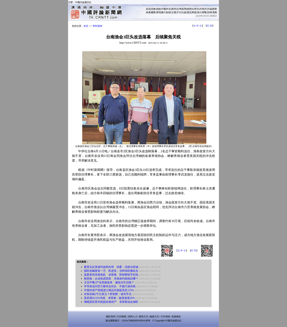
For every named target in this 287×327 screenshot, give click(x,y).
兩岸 (173, 9)
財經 (168, 12)
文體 (173, 12)
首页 (86, 26)
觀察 (214, 9)
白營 (194, 9)
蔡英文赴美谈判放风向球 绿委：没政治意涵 (111, 267)
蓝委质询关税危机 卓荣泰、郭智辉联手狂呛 (111, 274)
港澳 (148, 12)
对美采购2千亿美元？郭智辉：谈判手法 (107, 294)
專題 (194, 12)
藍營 (184, 9)
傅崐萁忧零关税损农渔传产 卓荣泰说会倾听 (111, 301)
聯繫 (204, 12)
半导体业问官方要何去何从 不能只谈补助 (110, 286)
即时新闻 (97, 26)
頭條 (153, 9)
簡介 (199, 12)
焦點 (158, 9)
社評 (199, 9)
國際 (153, 12)
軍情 (158, 12)
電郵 (214, 12)
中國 (163, 9)
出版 (184, 12)
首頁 (148, 9)
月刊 (178, 12)
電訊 (189, 12)
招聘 (209, 12)
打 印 (209, 25)
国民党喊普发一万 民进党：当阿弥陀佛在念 (111, 270)
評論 (209, 9)
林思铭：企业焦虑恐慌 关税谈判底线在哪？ (111, 278)
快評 (204, 9)
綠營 (189, 9)
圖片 (163, 12)
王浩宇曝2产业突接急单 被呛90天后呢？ (109, 282)
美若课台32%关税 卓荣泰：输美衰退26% (109, 298)
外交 (168, 9)
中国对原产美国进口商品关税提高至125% (109, 290)
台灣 (178, 9)
